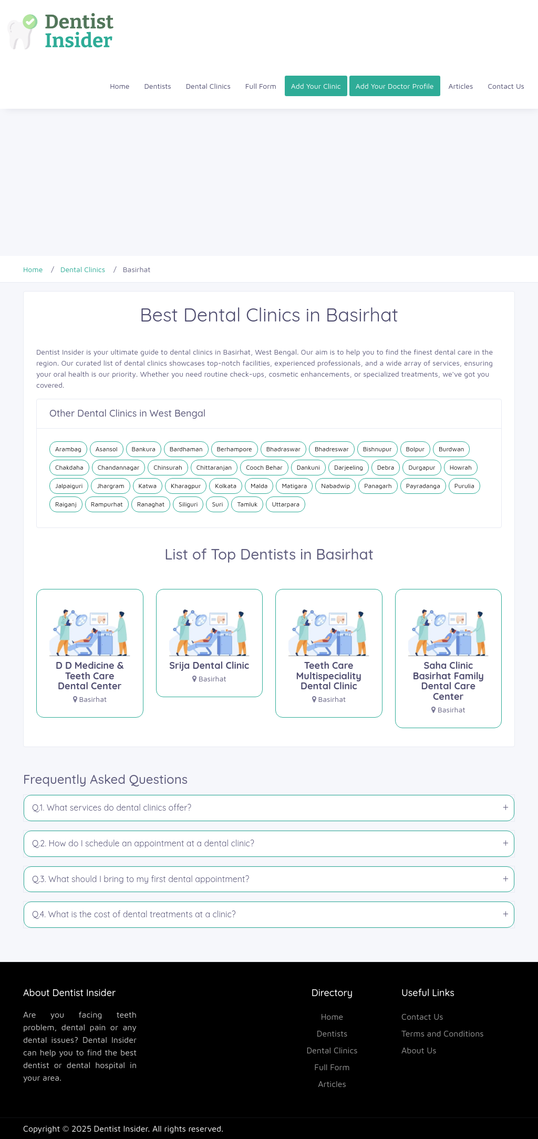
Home (119, 85)
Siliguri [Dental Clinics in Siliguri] (188, 504)
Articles (461, 85)
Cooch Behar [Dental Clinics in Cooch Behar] (264, 467)
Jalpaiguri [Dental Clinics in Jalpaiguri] (68, 486)
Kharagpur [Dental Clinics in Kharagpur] (186, 486)
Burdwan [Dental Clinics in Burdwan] (451, 449)
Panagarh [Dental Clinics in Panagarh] (377, 486)
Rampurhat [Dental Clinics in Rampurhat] (107, 504)
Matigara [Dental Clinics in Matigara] (294, 486)
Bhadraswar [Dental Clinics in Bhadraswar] (283, 449)
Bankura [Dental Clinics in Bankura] (144, 449)
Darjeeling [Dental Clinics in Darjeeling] (348, 467)
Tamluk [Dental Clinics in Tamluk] (247, 504)
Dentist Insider (121, 1128)
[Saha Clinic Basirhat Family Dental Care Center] (448, 663)
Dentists (157, 85)
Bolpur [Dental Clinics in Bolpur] (415, 449)
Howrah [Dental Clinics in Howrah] (461, 467)
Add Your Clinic (316, 85)
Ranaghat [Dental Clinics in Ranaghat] (150, 504)
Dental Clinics (208, 85)
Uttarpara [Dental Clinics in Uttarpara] (285, 504)
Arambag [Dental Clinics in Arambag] (68, 449)
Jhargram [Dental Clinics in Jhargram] (110, 486)
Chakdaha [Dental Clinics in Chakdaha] (69, 467)
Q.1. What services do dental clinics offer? (111, 807)
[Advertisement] (269, 182)
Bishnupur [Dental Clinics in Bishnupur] (377, 449)
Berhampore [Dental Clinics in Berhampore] (234, 449)
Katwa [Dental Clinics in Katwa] (148, 486)
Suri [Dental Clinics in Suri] (217, 504)
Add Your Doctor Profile (395, 85)
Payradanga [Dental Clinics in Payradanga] (423, 486)
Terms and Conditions (442, 1033)
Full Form (260, 85)
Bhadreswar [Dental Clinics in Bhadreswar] (332, 449)
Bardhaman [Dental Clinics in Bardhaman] (186, 449)
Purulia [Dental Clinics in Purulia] (464, 486)
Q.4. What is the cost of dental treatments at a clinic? (134, 914)
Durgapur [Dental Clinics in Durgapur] (421, 467)
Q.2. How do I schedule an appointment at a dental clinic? (143, 843)
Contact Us (506, 85)
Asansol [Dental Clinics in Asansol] (107, 449)
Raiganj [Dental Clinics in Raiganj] (66, 504)
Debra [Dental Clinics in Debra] (386, 467)
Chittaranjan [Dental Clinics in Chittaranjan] (214, 467)
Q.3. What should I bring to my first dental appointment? (140, 879)
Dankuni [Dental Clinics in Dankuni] (308, 467)
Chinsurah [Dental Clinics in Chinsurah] (167, 467)
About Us (419, 1050)
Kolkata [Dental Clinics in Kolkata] (225, 486)
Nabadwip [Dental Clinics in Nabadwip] (335, 486)
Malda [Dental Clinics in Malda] (259, 486)
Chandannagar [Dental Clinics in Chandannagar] (119, 467)
